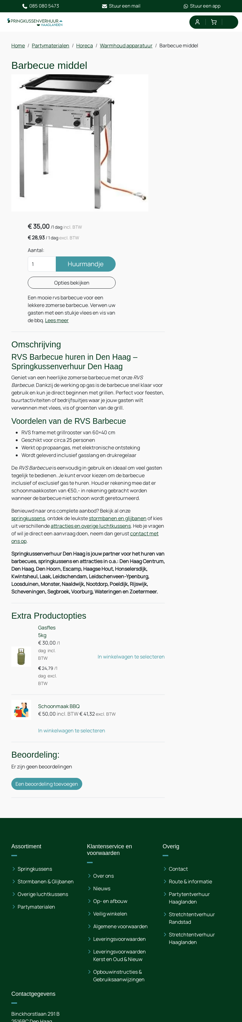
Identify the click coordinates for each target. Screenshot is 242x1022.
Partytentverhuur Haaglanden (189, 793)
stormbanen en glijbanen (118, 404)
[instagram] (58, 988)
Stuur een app (202, 6)
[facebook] (17, 988)
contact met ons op (33, 427)
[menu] (230, 22)
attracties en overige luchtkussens (101, 412)
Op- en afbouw (110, 796)
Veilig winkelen (110, 809)
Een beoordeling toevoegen (46, 684)
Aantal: (169, 108)
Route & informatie (190, 777)
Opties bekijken (195, 153)
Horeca (84, 46)
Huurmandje (196, 134)
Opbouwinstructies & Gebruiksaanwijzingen (119, 871)
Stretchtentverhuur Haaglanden (192, 834)
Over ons (103, 771)
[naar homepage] (35, 22)
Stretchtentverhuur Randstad (192, 814)
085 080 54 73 (50, 937)
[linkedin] (38, 988)
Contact (178, 764)
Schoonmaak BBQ (57, 607)
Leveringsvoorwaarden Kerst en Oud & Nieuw (119, 851)
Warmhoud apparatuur (126, 46)
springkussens (28, 404)
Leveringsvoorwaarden (119, 834)
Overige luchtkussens (43, 789)
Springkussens (35, 764)
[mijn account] (197, 22)
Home (18, 46)
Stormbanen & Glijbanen (46, 777)
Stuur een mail (121, 6)
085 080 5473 (40, 6)
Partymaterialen (50, 46)
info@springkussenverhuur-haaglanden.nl (75, 945)
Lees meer (199, 198)
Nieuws (101, 784)
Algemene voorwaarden (120, 822)
